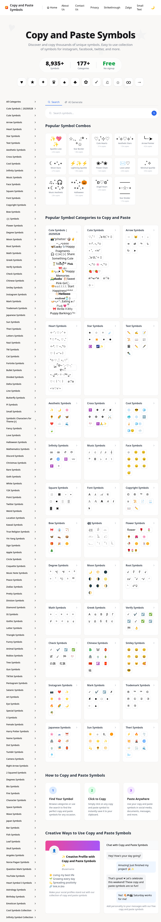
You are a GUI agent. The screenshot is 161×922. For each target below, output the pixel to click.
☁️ (59, 423)
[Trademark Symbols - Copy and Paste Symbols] (21, 308)
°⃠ (61, 579)
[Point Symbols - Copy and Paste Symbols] (21, 497)
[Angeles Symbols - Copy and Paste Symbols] (21, 855)
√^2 (135, 586)
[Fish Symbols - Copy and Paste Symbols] (21, 834)
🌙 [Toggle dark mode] (153, 7)
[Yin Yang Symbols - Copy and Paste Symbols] (21, 538)
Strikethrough (112, 7)
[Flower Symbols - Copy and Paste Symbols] (21, 225)
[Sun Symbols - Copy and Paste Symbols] (21, 322)
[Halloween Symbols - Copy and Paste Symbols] (21, 442)
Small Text (140, 7)
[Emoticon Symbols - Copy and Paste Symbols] (21, 903)
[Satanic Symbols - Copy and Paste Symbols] (21, 690)
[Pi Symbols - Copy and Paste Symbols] (21, 404)
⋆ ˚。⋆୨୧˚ (94, 250)
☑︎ (150, 622)
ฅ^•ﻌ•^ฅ (94, 278)
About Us (65, 7)
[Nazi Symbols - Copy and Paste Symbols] (21, 343)
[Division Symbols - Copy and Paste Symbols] (21, 600)
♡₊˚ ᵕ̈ (92, 237)
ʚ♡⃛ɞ (106, 278)
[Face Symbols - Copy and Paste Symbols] (21, 184)
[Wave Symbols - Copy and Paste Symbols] (21, 814)
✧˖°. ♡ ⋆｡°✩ (58, 346)
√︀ (145, 572)
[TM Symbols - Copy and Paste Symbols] (21, 349)
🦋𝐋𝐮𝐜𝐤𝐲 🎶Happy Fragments (63, 248)
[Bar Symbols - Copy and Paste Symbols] (21, 828)
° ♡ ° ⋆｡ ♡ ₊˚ (58, 339)
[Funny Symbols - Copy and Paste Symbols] (21, 642)
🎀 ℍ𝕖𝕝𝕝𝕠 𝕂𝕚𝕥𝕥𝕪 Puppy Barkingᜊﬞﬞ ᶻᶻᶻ (62, 311)
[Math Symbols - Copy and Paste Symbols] (21, 253)
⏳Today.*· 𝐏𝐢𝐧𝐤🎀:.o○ (62, 266)
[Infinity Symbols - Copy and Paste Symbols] (21, 170)
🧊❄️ (138, 423)
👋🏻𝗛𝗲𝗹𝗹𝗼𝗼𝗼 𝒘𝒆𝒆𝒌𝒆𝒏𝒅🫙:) (62, 296)
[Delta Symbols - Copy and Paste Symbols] (21, 384)
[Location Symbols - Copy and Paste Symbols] (21, 518)
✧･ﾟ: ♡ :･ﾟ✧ (58, 332)
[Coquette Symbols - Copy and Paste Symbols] (21, 566)
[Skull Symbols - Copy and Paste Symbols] (21, 848)
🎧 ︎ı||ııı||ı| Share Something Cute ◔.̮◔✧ (63, 258)
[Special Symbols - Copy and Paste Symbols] (21, 711)
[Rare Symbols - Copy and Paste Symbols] (21, 470)
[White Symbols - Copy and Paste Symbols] (21, 483)
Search (54, 102)
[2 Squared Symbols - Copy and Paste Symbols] (21, 773)
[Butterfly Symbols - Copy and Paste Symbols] (21, 398)
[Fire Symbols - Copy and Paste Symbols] (21, 793)
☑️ (129, 622)
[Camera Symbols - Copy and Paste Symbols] (21, 759)
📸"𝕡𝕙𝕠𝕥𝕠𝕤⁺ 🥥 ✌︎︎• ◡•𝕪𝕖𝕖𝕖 (62, 241)
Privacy (94, 7)
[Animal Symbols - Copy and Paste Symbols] (21, 649)
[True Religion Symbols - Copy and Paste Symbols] (21, 532)
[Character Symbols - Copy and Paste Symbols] (21, 800)
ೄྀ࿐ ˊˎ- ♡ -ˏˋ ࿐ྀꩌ (62, 367)
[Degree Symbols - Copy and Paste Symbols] (21, 232)
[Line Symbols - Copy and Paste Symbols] (21, 391)
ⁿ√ (143, 579)
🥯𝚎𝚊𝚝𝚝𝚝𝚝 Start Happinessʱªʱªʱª (62, 288)
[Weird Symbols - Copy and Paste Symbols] (21, 511)
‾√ (136, 579)
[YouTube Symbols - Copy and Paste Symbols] (21, 876)
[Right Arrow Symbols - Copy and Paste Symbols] (21, 766)
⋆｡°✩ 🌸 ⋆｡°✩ (98, 264)
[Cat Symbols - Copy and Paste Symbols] (21, 356)
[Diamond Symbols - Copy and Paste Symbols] (21, 607)
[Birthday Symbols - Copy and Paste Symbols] (21, 896)
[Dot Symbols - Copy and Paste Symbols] (21, 745)
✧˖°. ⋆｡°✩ (95, 244)
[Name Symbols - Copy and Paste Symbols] (21, 738)
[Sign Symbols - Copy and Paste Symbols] (21, 545)
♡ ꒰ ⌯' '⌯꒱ (57, 353)
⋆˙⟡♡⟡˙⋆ (55, 388)
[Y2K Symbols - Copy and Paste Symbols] (21, 490)
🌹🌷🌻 (132, 551)
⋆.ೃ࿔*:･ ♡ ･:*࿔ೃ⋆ (60, 374)
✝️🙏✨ (101, 423)
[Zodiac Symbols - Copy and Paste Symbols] (21, 587)
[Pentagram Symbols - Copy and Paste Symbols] (21, 683)
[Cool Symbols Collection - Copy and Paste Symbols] (21, 910)
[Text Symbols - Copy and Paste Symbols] (21, 143)
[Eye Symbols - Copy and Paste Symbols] (21, 704)
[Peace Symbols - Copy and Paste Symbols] (21, 580)
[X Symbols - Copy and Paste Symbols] (21, 717)
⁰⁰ (73, 579)
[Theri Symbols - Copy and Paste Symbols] (21, 329)
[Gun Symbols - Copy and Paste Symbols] (21, 669)
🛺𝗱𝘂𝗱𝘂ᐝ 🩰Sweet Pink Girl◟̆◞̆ (62, 281)
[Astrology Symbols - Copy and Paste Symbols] (21, 890)
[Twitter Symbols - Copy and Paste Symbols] (21, 504)
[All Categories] (21, 102)
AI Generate (73, 102)
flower (131, 530)
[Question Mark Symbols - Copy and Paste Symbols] (21, 869)
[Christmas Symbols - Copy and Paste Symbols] (21, 463)
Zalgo (128, 7)
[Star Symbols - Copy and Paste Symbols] (21, 136)
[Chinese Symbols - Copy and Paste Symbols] (21, 281)
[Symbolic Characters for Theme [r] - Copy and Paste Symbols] (21, 420)
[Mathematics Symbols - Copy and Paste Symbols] (21, 449)
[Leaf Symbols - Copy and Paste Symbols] (21, 841)
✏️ (136, 346)
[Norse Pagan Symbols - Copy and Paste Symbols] (21, 862)
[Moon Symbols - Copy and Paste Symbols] (21, 239)
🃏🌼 (146, 544)
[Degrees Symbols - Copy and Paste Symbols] (21, 779)
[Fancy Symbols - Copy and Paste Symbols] (21, 428)
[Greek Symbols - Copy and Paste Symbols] (21, 260)
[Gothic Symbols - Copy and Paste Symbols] (21, 621)
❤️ (51, 423)
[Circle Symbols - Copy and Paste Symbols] (21, 559)
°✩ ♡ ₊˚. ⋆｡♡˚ (58, 360)
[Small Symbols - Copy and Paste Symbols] (21, 411)
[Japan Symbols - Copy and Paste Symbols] (21, 821)
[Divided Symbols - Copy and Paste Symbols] (21, 377)
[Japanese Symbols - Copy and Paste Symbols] (21, 315)
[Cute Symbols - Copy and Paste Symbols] (21, 115)
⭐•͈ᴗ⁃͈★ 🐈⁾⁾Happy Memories (63, 273)
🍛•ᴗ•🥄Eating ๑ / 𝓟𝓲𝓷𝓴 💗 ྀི (63, 303)
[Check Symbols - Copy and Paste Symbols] (21, 274)
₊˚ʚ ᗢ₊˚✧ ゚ (105, 237)
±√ (128, 579)
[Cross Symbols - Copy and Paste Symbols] (21, 157)
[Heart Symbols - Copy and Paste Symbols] (21, 129)
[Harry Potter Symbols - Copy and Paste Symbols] (21, 731)
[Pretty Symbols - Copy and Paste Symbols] (21, 594)
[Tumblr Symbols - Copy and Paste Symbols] (21, 752)
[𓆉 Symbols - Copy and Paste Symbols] (21, 219)
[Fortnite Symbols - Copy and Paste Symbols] (21, 363)
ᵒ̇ (67, 579)
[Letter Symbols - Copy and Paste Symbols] (21, 628)
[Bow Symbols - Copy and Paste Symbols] (21, 212)
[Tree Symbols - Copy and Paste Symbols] (21, 662)
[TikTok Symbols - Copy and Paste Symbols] (21, 676)
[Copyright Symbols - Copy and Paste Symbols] (21, 205)
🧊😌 (130, 430)
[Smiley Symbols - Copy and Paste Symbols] (21, 287)
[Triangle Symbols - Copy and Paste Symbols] (21, 635)
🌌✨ (99, 346)
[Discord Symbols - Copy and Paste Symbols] (21, 456)
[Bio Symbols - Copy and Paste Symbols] (21, 786)
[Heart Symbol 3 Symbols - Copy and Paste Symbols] (21, 883)
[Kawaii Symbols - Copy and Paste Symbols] (21, 525)
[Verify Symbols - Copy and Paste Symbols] (21, 267)
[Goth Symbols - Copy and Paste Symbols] (21, 476)
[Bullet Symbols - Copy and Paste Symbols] (21, 370)
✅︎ (142, 622)
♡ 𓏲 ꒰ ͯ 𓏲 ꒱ (57, 381)
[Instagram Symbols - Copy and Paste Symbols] (21, 294)
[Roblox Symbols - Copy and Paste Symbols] (21, 655)
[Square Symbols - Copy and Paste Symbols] (21, 191)
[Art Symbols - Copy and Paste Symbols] (21, 697)
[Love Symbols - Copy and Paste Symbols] (21, 435)
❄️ (136, 417)
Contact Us (79, 7)
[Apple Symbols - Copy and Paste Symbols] (21, 552)
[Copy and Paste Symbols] (52, 7)
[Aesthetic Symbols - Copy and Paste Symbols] (21, 150)
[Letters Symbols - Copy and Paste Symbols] (21, 336)
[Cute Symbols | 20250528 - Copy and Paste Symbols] (21, 108)
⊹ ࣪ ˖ (91, 285)
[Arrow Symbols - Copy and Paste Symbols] (21, 122)
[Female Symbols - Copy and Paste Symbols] (21, 724)
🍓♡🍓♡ (95, 271)
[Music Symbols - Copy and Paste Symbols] (21, 177)
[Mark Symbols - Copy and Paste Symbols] (21, 301)
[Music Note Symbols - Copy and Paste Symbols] (21, 573)
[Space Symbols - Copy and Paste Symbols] (21, 807)
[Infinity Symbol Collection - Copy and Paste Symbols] (21, 917)
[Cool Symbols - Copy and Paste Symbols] (21, 163)
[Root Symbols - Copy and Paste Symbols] (21, 246)
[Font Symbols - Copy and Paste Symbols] (21, 198)
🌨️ (140, 430)
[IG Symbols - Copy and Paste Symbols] (21, 614)
